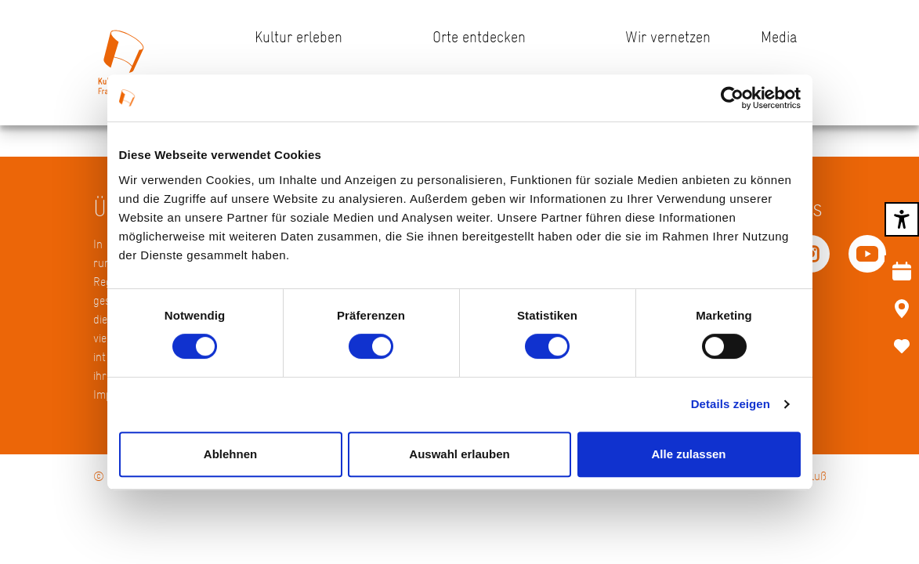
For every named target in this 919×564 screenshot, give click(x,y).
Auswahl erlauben (459, 454)
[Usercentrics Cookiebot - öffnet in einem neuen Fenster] (732, 98)
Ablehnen (230, 454)
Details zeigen (730, 403)
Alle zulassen (688, 454)
